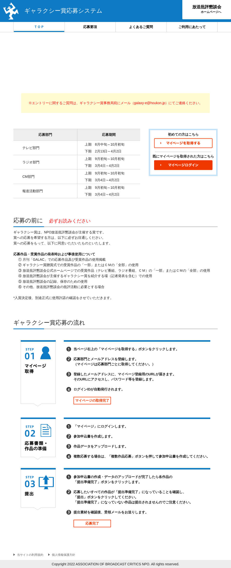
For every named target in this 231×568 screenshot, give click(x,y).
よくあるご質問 (141, 27)
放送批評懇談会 (206, 9)
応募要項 (90, 27)
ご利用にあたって (192, 27)
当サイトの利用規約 (30, 555)
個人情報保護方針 (63, 555)
